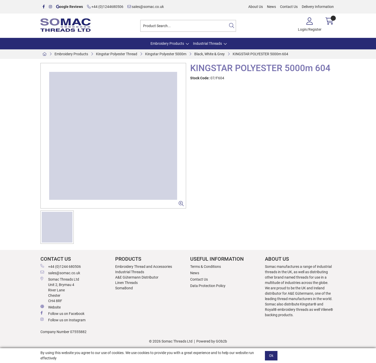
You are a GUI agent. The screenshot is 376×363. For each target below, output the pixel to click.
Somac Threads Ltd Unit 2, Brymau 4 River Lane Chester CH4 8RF (59, 290)
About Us (255, 7)
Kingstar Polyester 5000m (165, 54)
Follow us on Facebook (62, 313)
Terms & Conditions (205, 267)
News (271, 7)
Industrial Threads (207, 43)
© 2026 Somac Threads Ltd (170, 341)
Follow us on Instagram (62, 319)
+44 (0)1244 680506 (60, 266)
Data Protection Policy (207, 286)
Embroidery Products (167, 43)
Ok (271, 356)
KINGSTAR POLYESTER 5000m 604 (260, 54)
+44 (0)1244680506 (105, 7)
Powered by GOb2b (211, 341)
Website (50, 307)
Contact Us (289, 7)
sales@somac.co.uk (145, 7)
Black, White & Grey (209, 54)
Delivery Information (318, 7)
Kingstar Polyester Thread (116, 54)
